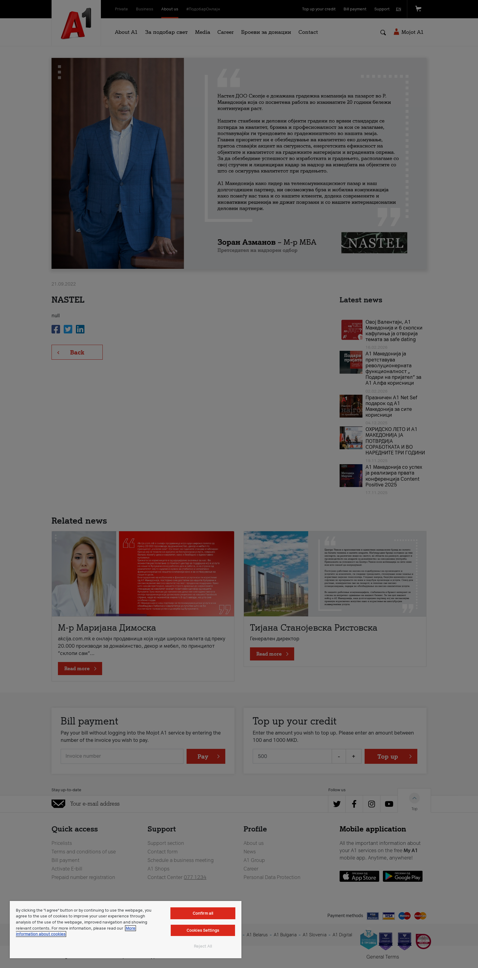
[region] (125, 929)
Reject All (203, 946)
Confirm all (203, 913)
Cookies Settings (203, 930)
